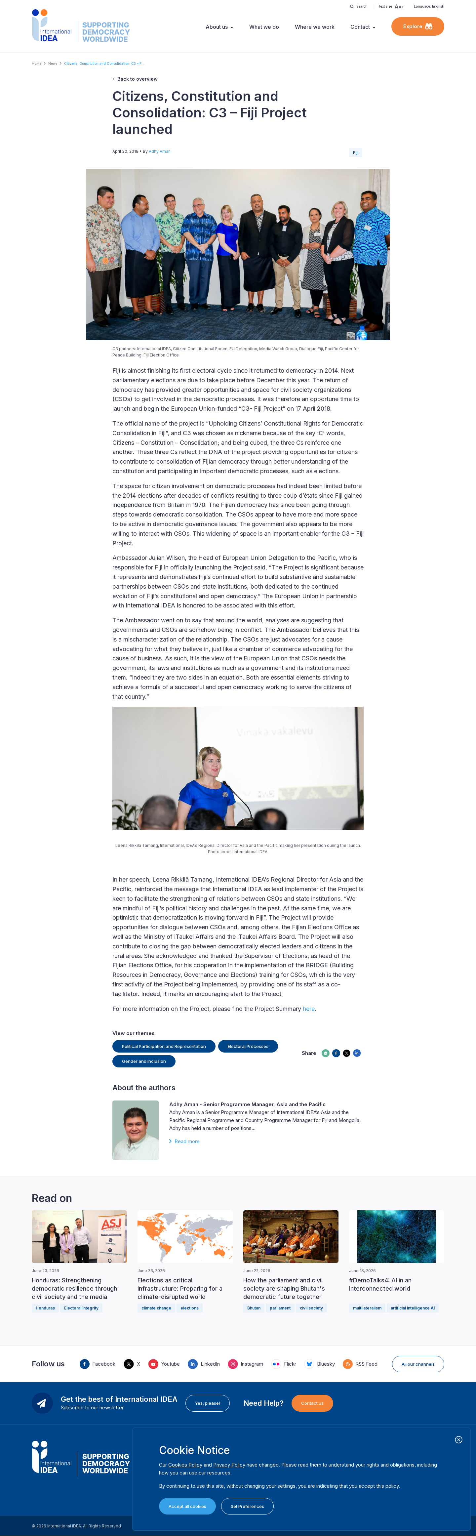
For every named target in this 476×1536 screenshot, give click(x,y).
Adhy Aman (160, 151)
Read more (187, 1141)
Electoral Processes (248, 1046)
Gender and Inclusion (144, 1061)
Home (36, 63)
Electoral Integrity (81, 1308)
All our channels (418, 1364)
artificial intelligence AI (413, 1308)
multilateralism (367, 1308)
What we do (264, 26)
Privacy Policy (229, 1465)
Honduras (45, 1308)
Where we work (315, 26)
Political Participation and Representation (164, 1046)
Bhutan (253, 1308)
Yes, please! (207, 1403)
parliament (280, 1308)
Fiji (355, 152)
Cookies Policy (185, 1465)
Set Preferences (247, 1506)
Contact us (312, 1403)
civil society (311, 1308)
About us (217, 26)
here (309, 1008)
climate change (156, 1308)
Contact (360, 26)
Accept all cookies (187, 1506)
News (52, 63)
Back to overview (137, 79)
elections (189, 1308)
